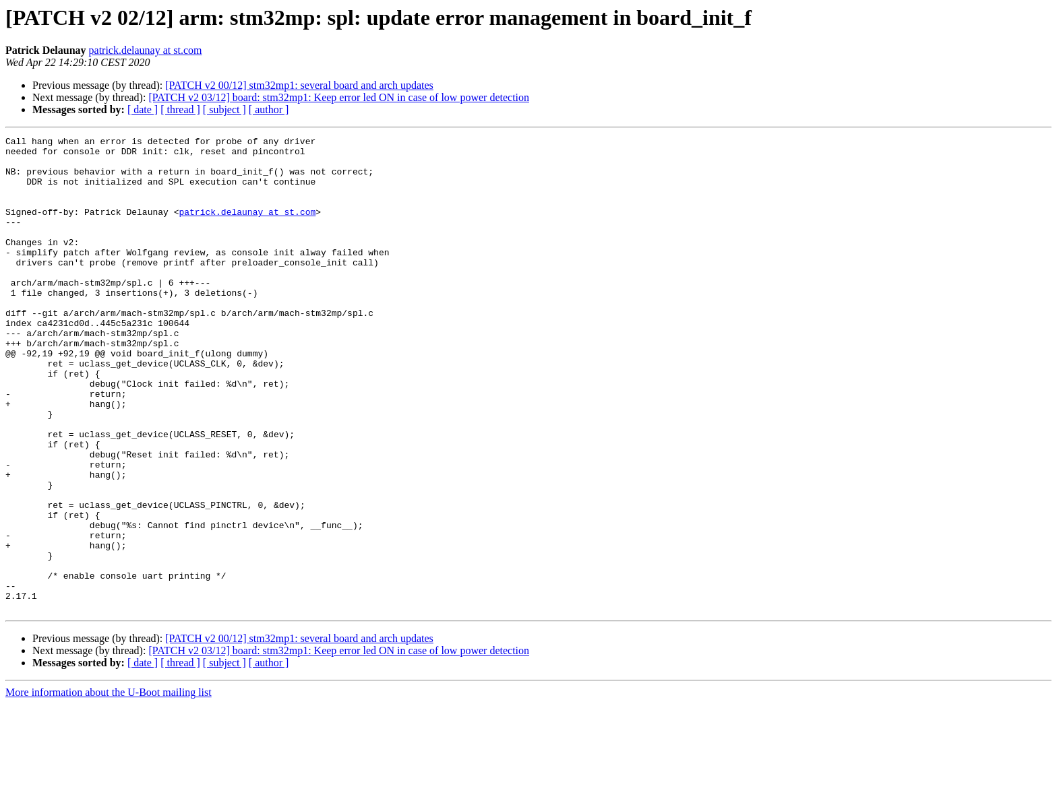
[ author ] (269, 109)
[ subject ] (224, 109)
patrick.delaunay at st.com (145, 50)
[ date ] (142, 109)
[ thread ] (180, 109)
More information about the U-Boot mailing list (108, 787)
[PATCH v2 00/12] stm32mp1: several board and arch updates (299, 85)
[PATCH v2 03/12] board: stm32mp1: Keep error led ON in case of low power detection (338, 97)
